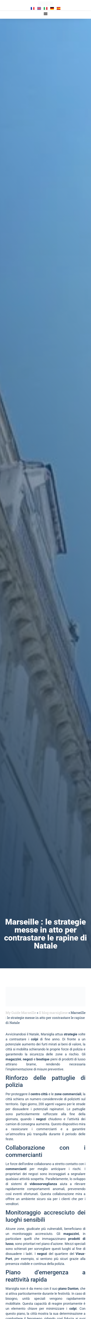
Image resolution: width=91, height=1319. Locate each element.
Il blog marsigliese (53, 1012)
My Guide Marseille (21, 1012)
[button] (45, 14)
